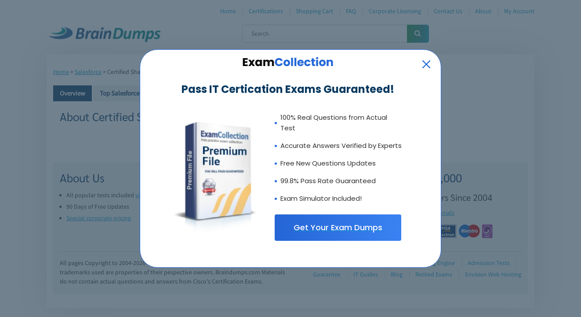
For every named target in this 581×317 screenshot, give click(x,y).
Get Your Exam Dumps (338, 227)
